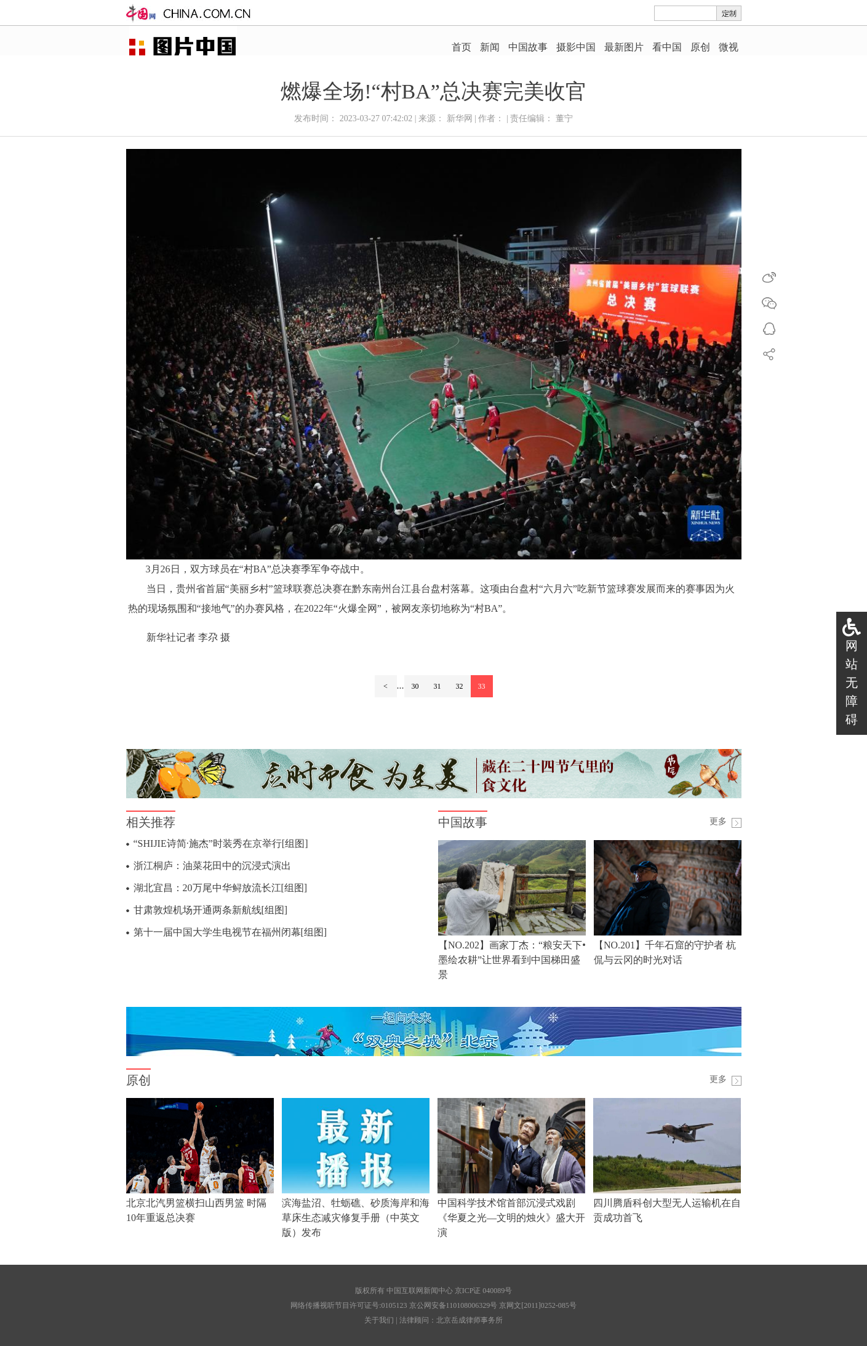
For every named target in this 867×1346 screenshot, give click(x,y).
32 (459, 686)
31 (437, 686)
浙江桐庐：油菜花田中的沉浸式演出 (212, 865)
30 (415, 686)
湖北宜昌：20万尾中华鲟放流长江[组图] (221, 888)
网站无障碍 (851, 682)
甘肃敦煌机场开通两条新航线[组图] (211, 910)
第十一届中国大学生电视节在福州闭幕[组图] (230, 932)
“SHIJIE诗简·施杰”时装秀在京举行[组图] (221, 843)
